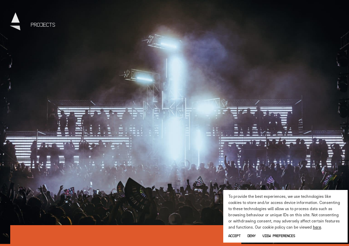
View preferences (278, 235)
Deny (251, 235)
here (317, 227)
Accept (234, 235)
